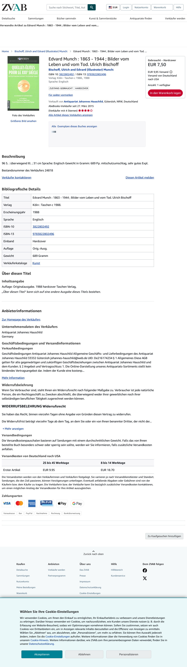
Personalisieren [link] (128, 654)
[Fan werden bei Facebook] (145, 570)
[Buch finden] (92, 7)
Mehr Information (13, 378)
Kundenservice (118, 575)
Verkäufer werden (175, 18)
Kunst (36, 263)
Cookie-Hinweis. (39, 640)
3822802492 (66, 74)
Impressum (85, 581)
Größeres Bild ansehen (23, 120)
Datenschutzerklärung (90, 587)
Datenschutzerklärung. (41, 643)
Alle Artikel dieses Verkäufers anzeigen (71, 114)
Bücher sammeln (66, 18)
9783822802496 (43, 234)
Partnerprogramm (57, 575)
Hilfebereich (117, 569)
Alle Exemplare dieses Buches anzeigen (74, 126)
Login (126, 7)
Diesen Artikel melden (140, 177)
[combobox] (67, 7)
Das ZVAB (84, 569)
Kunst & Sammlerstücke (103, 18)
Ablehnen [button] (84, 654)
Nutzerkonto (141, 7)
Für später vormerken (61, 94)
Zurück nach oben (93, 553)
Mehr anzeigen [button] (14, 428)
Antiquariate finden (141, 18)
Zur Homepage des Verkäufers (21, 319)
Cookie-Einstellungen (57, 636)
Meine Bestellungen (25, 587)
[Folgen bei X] (145, 578)
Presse (83, 575)
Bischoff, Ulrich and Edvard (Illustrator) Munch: (41, 51)
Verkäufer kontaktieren (16, 177)
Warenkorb (21, 593)
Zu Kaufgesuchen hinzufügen (164, 536)
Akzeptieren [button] (41, 654)
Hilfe (178, 7)
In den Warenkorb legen (165, 93)
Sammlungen (35, 18)
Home (5, 51)
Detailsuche (8, 18)
